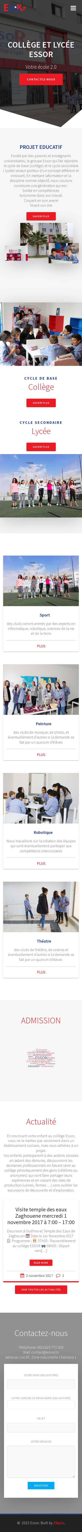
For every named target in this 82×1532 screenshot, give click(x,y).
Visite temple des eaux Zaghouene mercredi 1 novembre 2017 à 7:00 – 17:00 (41, 1216)
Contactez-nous (41, 79)
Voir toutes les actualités (41, 1289)
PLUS (41, 646)
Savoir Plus (41, 216)
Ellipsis (58, 1522)
